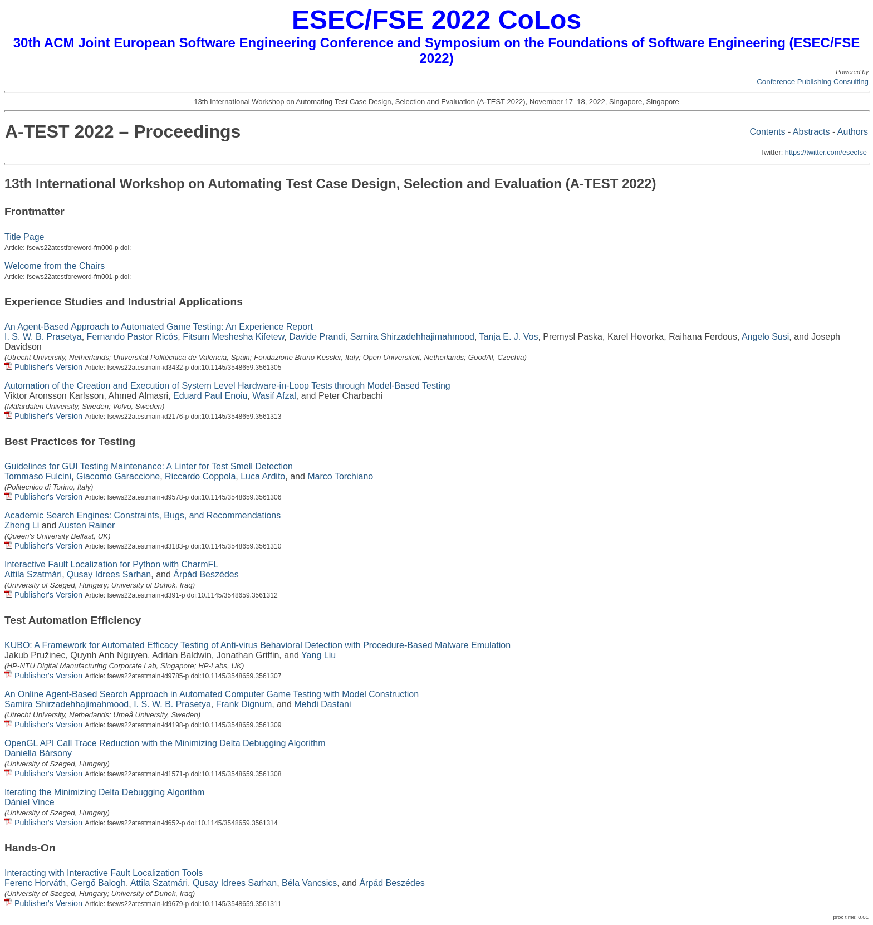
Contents (767, 131)
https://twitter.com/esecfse (826, 152)
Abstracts (811, 131)
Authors (852, 131)
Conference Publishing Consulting (813, 81)
